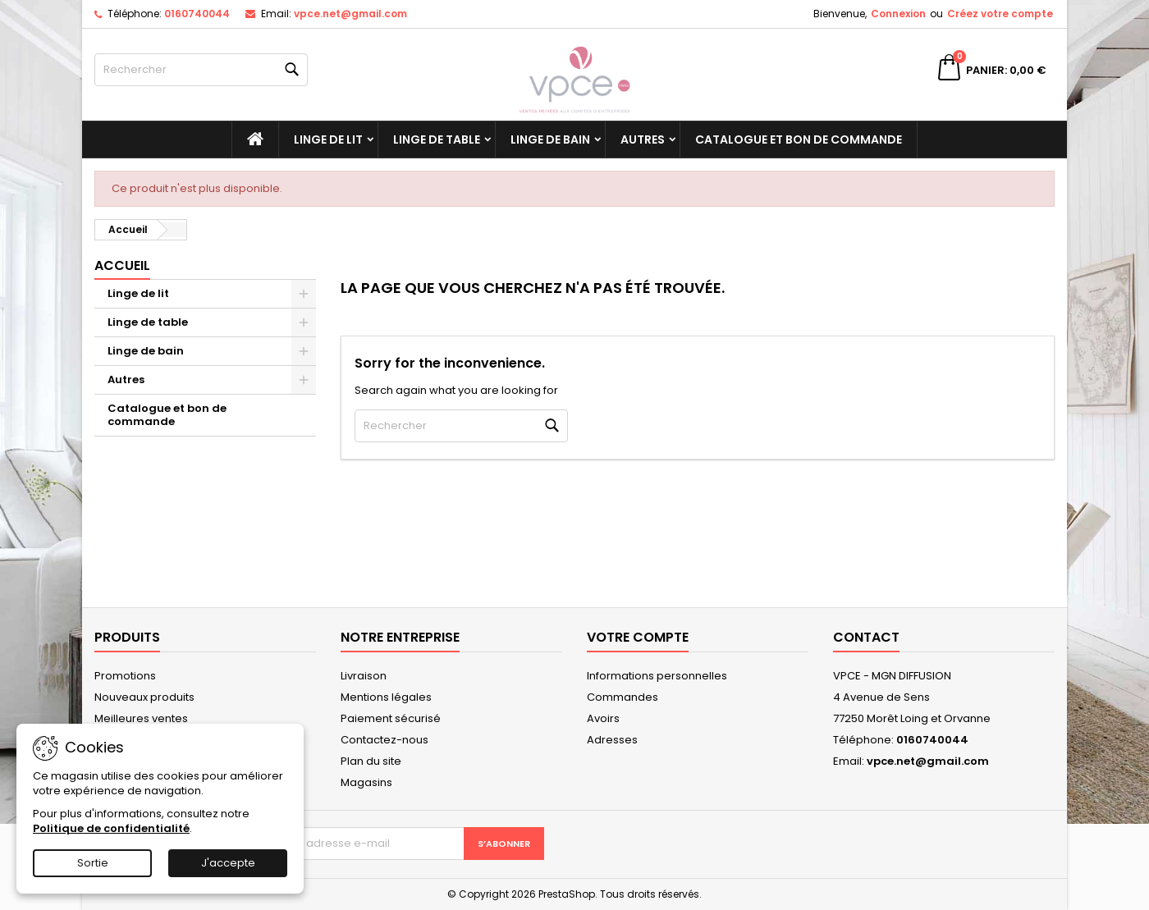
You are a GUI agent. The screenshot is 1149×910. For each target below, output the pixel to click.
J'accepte (228, 863)
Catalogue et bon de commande (798, 139)
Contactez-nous (384, 740)
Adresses (612, 740)
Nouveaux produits (144, 697)
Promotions (125, 676)
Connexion (898, 14)
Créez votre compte (1000, 14)
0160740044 (197, 14)
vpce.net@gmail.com (350, 14)
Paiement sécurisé (391, 718)
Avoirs (603, 718)
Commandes (622, 697)
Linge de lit (328, 139)
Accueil (122, 265)
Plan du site (371, 761)
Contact (866, 637)
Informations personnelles (657, 676)
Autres (642, 139)
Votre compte (638, 637)
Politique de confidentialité (111, 828)
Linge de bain (550, 139)
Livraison (364, 676)
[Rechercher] (201, 69)
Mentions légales (386, 697)
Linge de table (436, 139)
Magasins (366, 782)
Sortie (92, 863)
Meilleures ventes (141, 718)
